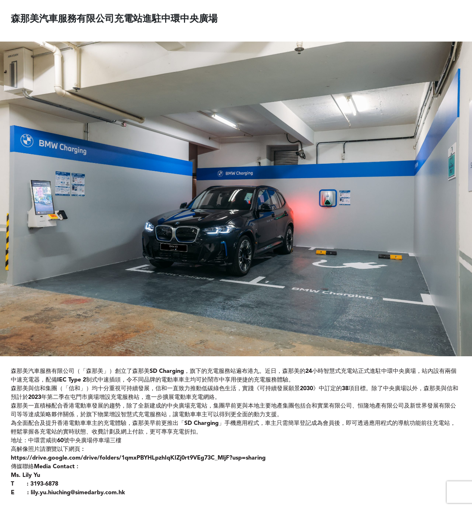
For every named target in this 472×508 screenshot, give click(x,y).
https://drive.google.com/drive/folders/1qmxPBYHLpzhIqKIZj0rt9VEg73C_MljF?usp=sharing (138, 458)
